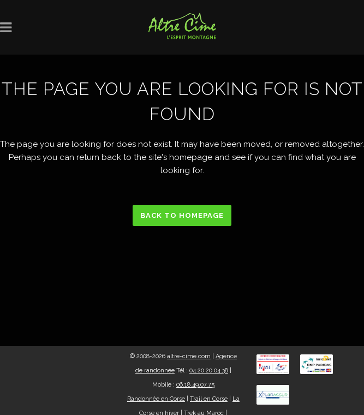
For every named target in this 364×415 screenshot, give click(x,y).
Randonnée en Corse (156, 398)
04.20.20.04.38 (208, 370)
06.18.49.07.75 (195, 384)
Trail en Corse (209, 398)
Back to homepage (182, 215)
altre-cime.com (189, 356)
